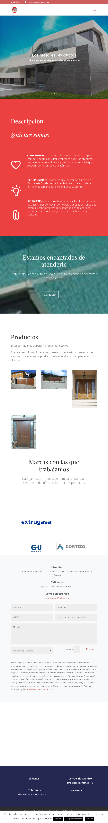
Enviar (90, 649)
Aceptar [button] (90, 819)
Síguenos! (34, 778)
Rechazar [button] (58, 819)
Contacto (50, 294)
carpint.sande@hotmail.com (57, 598)
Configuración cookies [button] (74, 819)
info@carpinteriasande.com (40, 689)
